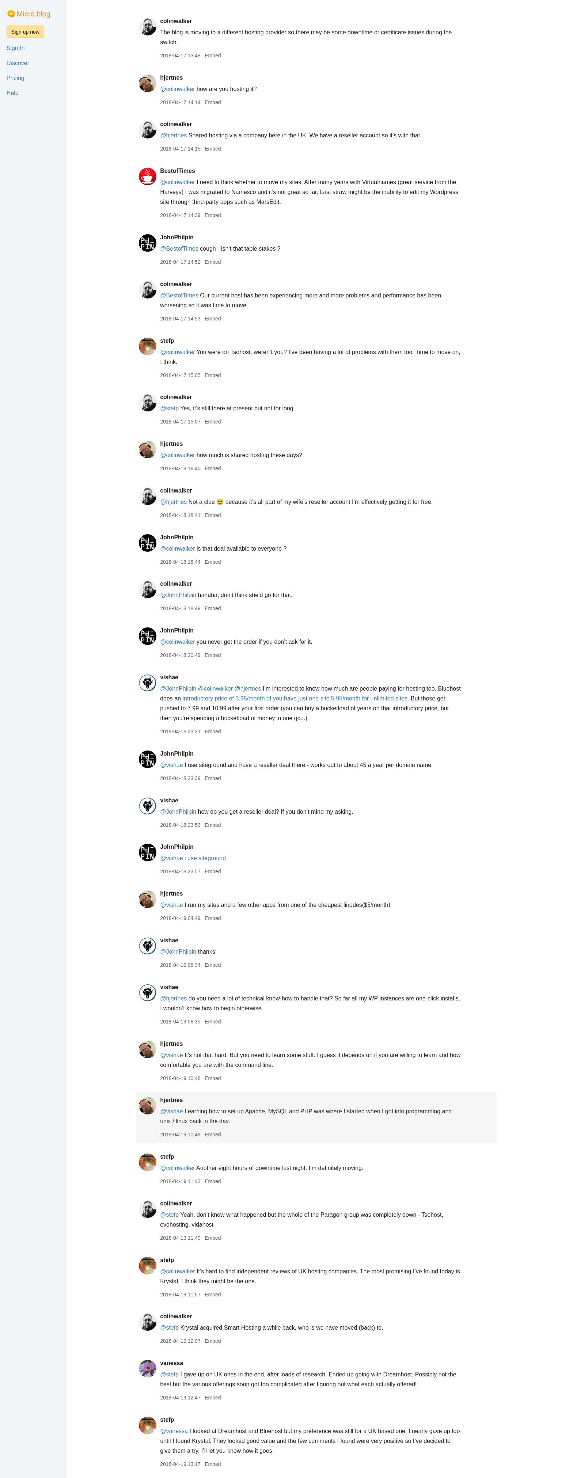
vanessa (174, 1363)
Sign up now (25, 32)
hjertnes (174, 78)
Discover (18, 63)
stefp (170, 341)
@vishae (174, 765)
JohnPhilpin (180, 237)
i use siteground (208, 858)
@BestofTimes (182, 249)
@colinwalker (180, 89)
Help (13, 93)
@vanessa (177, 1431)
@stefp (172, 408)
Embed (216, 55)
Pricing (15, 78)
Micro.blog (33, 14)
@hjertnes (176, 135)
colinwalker (179, 21)
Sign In (16, 48)
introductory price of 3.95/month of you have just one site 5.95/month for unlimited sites (298, 698)
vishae (172, 677)
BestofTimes (180, 171)
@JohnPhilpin (181, 595)
